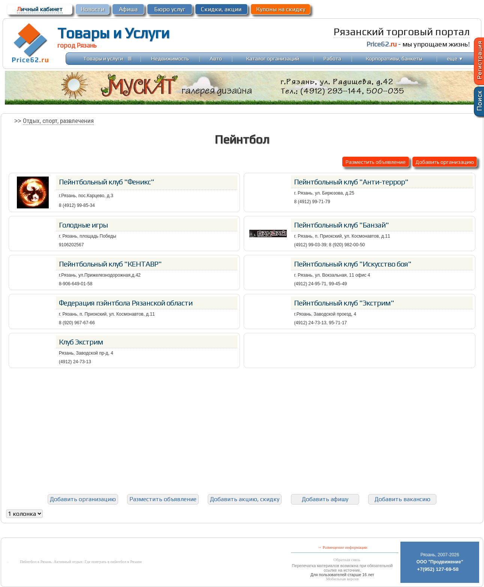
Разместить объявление (376, 162)
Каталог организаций (272, 58)
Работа (332, 58)
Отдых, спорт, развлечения (58, 120)
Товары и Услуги (113, 33)
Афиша (128, 9)
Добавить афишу (325, 499)
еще (455, 58)
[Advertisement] (242, 431)
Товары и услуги (103, 58)
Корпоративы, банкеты (394, 58)
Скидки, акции (221, 9)
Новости (92, 9)
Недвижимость (170, 58)
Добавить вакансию (402, 499)
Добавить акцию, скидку (244, 499)
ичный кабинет (40, 9)
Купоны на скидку (280, 9)
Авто (216, 58)
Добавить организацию (444, 162)
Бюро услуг (169, 9)
